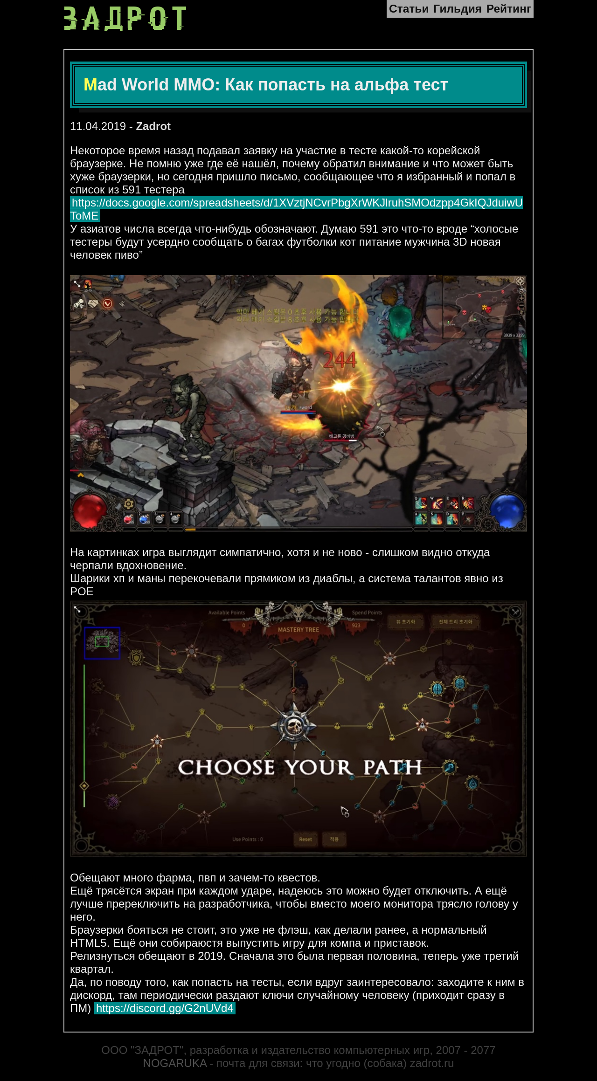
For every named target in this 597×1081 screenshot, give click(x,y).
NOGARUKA (175, 1063)
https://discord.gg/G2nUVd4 (165, 1008)
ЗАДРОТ (127, 19)
